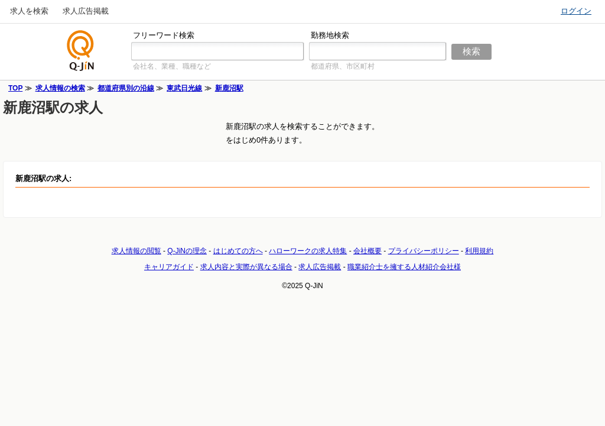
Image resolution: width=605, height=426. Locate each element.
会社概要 (367, 251)
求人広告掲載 (86, 11)
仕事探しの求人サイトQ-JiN (81, 51)
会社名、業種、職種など (172, 66)
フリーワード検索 (163, 35)
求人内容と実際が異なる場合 (246, 267)
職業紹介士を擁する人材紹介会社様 (404, 267)
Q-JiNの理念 (187, 251)
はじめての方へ (238, 251)
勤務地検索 (330, 35)
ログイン (576, 11)
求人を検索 (29, 11)
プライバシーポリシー (423, 251)
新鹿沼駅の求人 (53, 107)
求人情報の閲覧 (136, 251)
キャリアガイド (169, 267)
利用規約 (479, 251)
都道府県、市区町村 (343, 66)
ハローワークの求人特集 (308, 251)
